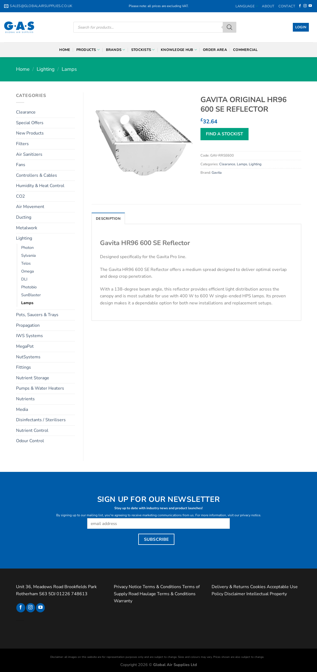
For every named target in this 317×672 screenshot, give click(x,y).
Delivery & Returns (230, 587)
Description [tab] (108, 218)
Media (22, 410)
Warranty (123, 601)
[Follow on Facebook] (300, 6)
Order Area (215, 49)
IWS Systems (29, 336)
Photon (27, 247)
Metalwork (26, 228)
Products (88, 49)
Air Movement (30, 207)
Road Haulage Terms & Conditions (162, 594)
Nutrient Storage (32, 378)
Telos (26, 263)
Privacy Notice (128, 587)
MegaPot (25, 346)
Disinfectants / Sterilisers (41, 420)
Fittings (23, 367)
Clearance (26, 112)
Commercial (245, 49)
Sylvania (28, 255)
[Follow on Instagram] (305, 6)
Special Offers (29, 123)
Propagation (28, 325)
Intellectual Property (266, 594)
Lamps (69, 69)
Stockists (143, 49)
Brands (115, 49)
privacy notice (250, 515)
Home (64, 49)
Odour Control (30, 441)
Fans (20, 165)
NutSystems (28, 357)
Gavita (217, 172)
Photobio (29, 287)
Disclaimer (234, 594)
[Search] (229, 27)
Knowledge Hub (179, 49)
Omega (27, 271)
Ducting (23, 217)
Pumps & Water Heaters (40, 388)
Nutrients (25, 399)
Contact (287, 6)
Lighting (46, 69)
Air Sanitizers (29, 154)
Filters (22, 144)
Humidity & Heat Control (40, 186)
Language (247, 6)
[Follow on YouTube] (310, 6)
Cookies (258, 587)
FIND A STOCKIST (224, 134)
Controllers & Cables (36, 175)
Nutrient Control (32, 430)
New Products (30, 133)
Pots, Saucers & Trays (37, 315)
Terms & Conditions (162, 587)
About (268, 6)
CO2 (20, 196)
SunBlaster (31, 295)
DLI (24, 279)
